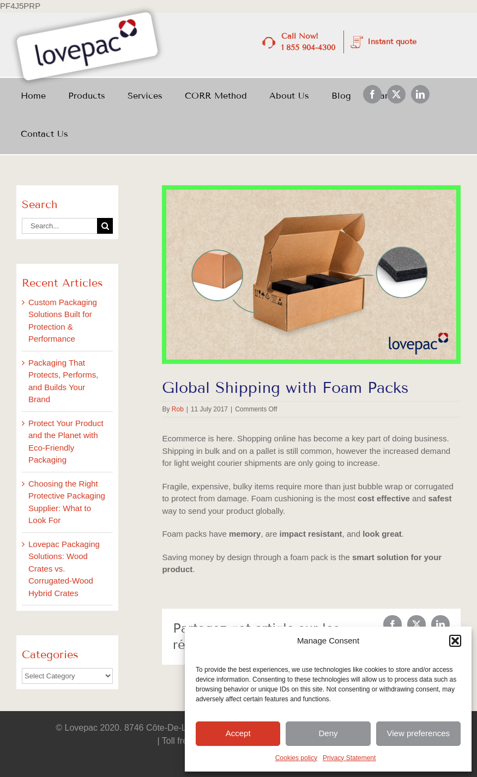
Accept (238, 733)
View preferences (418, 733)
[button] (455, 640)
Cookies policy (296, 758)
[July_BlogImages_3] (311, 275)
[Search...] (59, 226)
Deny (327, 733)
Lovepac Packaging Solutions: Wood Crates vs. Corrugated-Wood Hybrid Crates (64, 568)
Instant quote (391, 41)
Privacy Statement (349, 758)
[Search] (105, 226)
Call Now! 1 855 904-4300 (308, 42)
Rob (178, 409)
